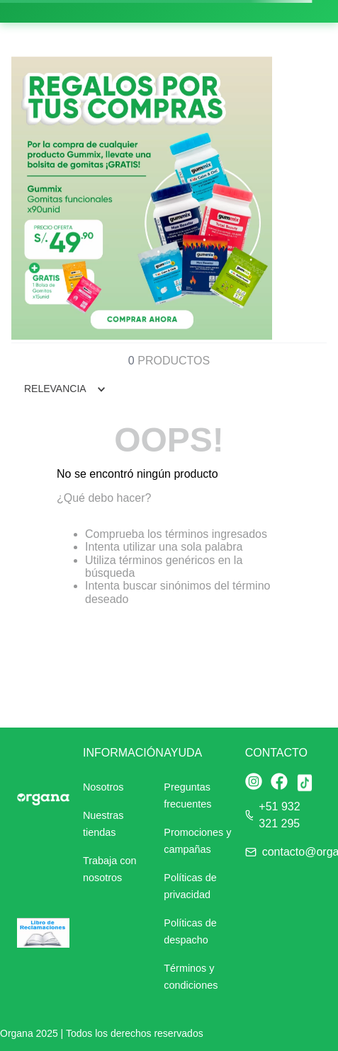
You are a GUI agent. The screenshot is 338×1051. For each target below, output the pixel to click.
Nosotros (103, 787)
